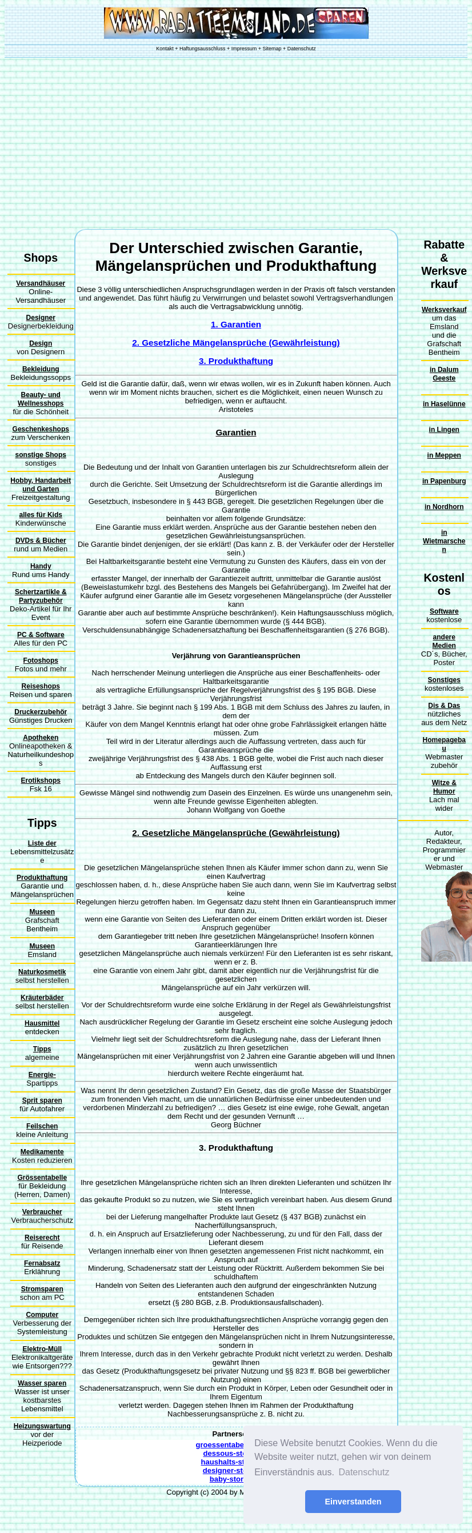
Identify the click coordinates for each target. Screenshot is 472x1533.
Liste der (42, 843)
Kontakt (165, 48)
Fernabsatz (42, 1263)
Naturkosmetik (42, 972)
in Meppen (444, 455)
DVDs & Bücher (40, 541)
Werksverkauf (444, 310)
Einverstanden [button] (353, 1501)
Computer (42, 1315)
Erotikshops (41, 780)
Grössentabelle (42, 1178)
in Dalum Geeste (444, 374)
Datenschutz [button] (363, 1472)
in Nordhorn (444, 507)
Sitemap (272, 48)
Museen (42, 912)
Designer (40, 318)
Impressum (244, 48)
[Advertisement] (236, 143)
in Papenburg (444, 481)
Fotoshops (40, 661)
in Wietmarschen (444, 541)
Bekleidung (40, 369)
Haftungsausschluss (202, 48)
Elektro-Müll (42, 1349)
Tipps (42, 1049)
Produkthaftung (42, 878)
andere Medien (444, 641)
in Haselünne (444, 404)
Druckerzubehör (40, 712)
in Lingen (444, 430)
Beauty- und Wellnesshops (40, 399)
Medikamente (42, 1152)
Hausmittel (42, 1023)
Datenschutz (301, 48)
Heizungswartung (42, 1426)
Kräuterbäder (42, 998)
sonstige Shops (40, 455)
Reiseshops (41, 686)
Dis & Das (444, 706)
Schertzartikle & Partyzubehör (41, 596)
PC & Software (41, 635)
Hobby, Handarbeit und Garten (40, 485)
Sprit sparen (42, 1100)
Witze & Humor (444, 787)
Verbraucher (42, 1212)
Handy (40, 566)
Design (40, 343)
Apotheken (40, 738)
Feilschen (42, 1126)
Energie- (42, 1075)
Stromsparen (42, 1289)
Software (444, 611)
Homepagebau (444, 744)
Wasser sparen (42, 1383)
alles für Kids (40, 515)
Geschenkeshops (41, 429)
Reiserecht (42, 1238)
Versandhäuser (40, 283)
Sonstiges (444, 680)
